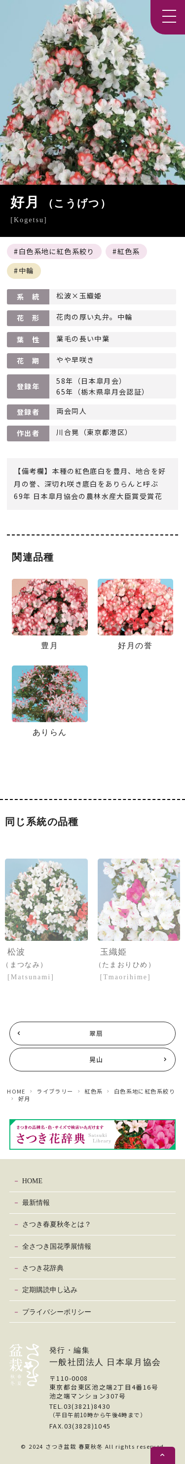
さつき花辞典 (43, 1268)
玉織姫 (139, 965)
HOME (16, 1091)
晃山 (96, 1059)
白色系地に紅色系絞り (57, 251)
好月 (24, 1098)
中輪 (26, 270)
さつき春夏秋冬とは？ (56, 1224)
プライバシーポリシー (56, 1312)
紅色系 (128, 251)
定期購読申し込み (49, 1290)
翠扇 (96, 1033)
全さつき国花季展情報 (56, 1246)
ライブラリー (55, 1091)
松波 (46, 965)
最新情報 (36, 1202)
